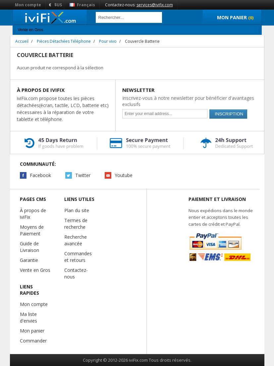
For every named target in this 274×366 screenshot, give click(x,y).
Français (82, 5)
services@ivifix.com (155, 5)
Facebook (40, 175)
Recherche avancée (75, 240)
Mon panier (32, 331)
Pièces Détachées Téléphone (64, 41)
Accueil (21, 41)
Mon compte (28, 5)
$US (58, 5)
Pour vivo (108, 41)
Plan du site (76, 210)
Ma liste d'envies (28, 317)
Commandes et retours (78, 256)
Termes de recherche (75, 223)
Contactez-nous (76, 273)
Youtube (124, 175)
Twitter (82, 175)
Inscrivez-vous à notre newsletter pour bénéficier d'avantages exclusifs (188, 101)
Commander (33, 340)
